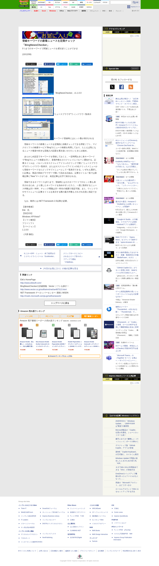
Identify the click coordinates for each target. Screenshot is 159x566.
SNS (103, 11)
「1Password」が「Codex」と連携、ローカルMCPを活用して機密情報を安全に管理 (127, 324)
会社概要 (101, 551)
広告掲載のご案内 (57, 551)
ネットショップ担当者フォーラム (53, 512)
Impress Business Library (50, 516)
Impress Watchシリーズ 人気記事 (122, 376)
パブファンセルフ (120, 523)
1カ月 (136, 32)
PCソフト (49, 316)
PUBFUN (115, 520)
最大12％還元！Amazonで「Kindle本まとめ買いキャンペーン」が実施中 (127, 204)
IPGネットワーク (117, 527)
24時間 (117, 32)
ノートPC (29, 316)
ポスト (33, 64)
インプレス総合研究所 (28, 516)
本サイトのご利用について (27, 551)
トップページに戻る (60, 303)
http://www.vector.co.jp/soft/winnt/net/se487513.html (43, 289)
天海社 (116, 508)
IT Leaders (24, 520)
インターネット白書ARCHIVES (31, 542)
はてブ (64, 64)
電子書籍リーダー (91, 316)
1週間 (126, 32)
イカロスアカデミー (99, 523)
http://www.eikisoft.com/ (30, 283)
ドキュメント (94, 11)
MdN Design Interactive (100, 534)
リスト (40, 64)
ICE (113, 505)
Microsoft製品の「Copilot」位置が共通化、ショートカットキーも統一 (127, 432)
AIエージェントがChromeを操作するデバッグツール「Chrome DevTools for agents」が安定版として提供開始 (127, 145)
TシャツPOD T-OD (77, 516)
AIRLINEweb (96, 508)
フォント (119, 11)
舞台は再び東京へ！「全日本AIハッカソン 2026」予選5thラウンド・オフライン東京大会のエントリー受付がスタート (127, 104)
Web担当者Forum (27, 512)
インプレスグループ (113, 551)
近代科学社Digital (76, 537)
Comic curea (118, 512)
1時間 (107, 32)
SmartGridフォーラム (49, 508)
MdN (91, 527)
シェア (51, 64)
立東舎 (72, 520)
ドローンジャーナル (28, 523)
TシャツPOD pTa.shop (122, 530)
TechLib (94, 541)
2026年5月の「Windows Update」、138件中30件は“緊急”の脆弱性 (125, 423)
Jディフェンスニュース (100, 512)
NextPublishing (47, 537)
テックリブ (93, 538)
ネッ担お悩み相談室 (28, 527)
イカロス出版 (94, 505)
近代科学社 (71, 534)
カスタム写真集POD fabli (123, 534)
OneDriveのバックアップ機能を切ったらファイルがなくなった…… (127, 476)
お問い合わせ (43, 551)
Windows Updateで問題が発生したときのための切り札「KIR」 (127, 460)
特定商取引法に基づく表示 (132, 551)
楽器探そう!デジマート (78, 512)
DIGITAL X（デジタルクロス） (52, 523)
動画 (110, 11)
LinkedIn (88, 64)
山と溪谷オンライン (77, 527)
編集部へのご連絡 (71, 551)
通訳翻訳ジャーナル (99, 516)
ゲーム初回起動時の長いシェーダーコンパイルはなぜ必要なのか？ (127, 294)
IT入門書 (70, 316)
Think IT (23, 508)
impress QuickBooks (121, 516)
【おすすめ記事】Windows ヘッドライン (124, 416)
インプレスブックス (49, 534)
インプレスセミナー (49, 520)
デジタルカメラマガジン (29, 534)
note (76, 64)
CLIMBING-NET (75, 530)
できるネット (25, 538)
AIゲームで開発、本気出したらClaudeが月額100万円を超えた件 (127, 348)
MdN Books (96, 530)
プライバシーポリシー (87, 551)
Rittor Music (72, 505)
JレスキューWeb (97, 520)
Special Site (114, 69)
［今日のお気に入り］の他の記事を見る (60, 268)
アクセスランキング (117, 29)
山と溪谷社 (71, 523)
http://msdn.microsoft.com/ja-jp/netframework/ (40, 296)
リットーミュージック (77, 508)
